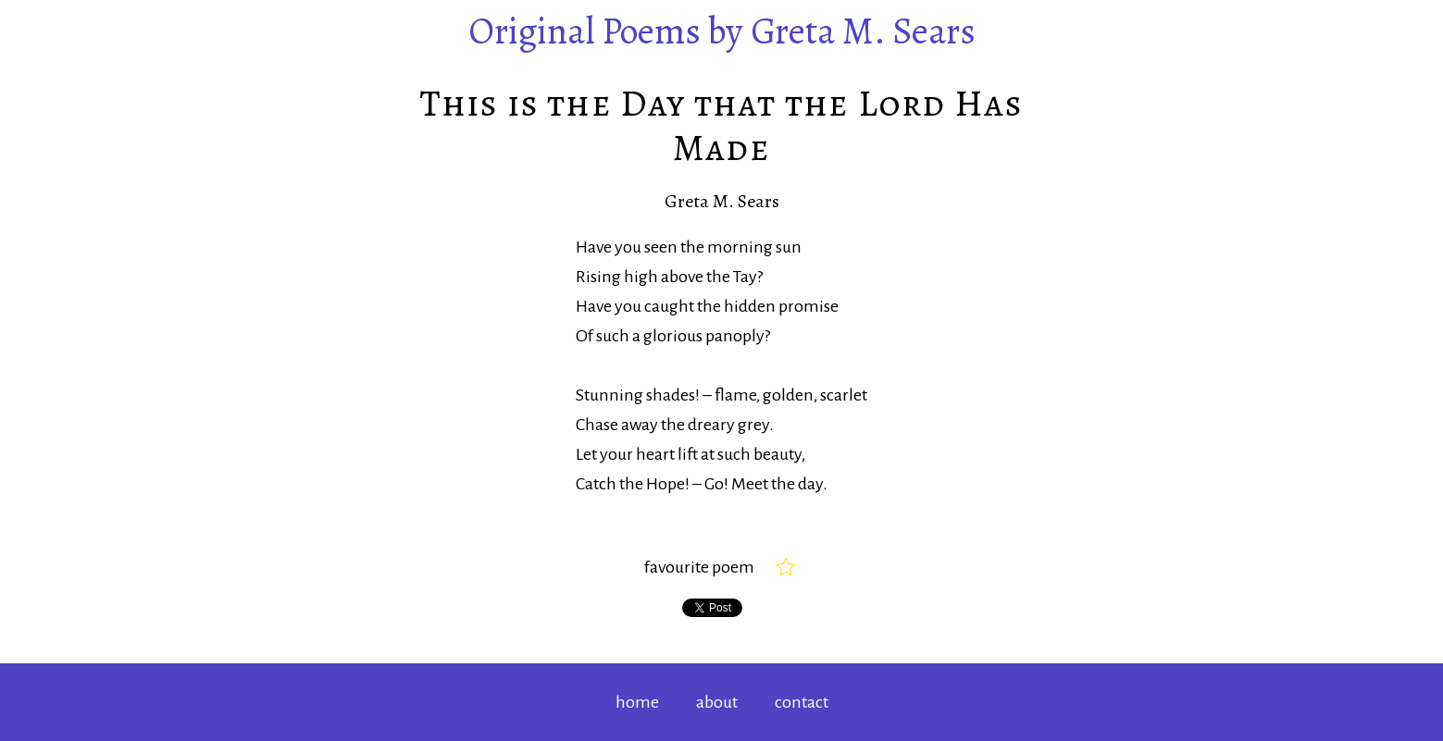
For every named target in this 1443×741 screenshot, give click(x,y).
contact (801, 702)
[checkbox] (786, 567)
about (717, 702)
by (722, 31)
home (637, 702)
